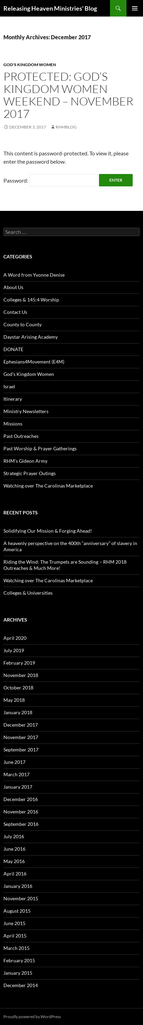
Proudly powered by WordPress (32, 1016)
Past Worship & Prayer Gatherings (40, 448)
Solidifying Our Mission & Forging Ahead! (47, 531)
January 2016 (17, 886)
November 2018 (20, 675)
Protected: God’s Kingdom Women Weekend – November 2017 (68, 95)
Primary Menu (134, 8)
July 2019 (13, 650)
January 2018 (17, 712)
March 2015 (16, 948)
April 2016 (14, 874)
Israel (9, 386)
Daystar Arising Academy (30, 337)
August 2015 (17, 911)
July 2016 (13, 836)
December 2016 (20, 799)
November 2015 (20, 898)
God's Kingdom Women (29, 64)
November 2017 (20, 737)
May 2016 (14, 861)
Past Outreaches (20, 436)
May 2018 (14, 700)
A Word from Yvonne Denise (34, 275)
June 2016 (14, 849)
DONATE (13, 349)
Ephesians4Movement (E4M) (33, 362)
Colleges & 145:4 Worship (31, 300)
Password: (50, 180)
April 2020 (14, 638)
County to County (22, 324)
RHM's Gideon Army (25, 461)
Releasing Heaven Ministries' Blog (50, 8)
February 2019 (19, 663)
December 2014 (20, 985)
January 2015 (17, 973)
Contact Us (15, 312)
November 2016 (20, 811)
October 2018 (18, 687)
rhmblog (66, 127)
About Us (13, 287)
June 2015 (14, 923)
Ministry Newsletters (25, 411)
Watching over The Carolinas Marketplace (48, 486)
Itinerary (12, 399)
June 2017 (14, 762)
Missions (12, 424)
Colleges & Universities (28, 593)
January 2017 (17, 787)
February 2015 (19, 960)
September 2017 (20, 749)
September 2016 (20, 824)
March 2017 (16, 774)
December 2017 (20, 725)
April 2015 (14, 936)
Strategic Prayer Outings (29, 473)
